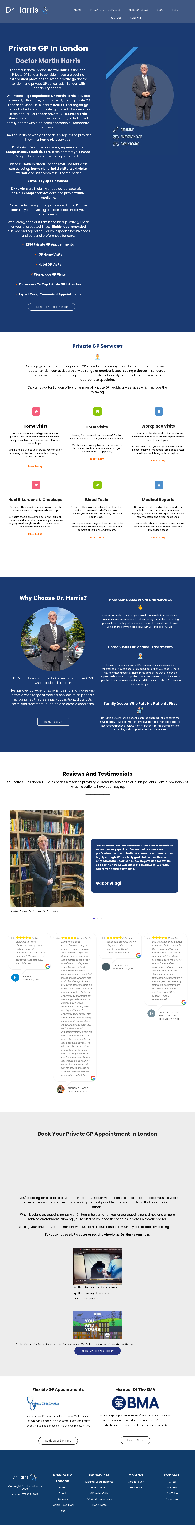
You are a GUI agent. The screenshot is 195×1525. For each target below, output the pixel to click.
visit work (158, 433)
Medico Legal (138, 10)
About (78, 10)
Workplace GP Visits (50, 274)
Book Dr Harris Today (97, 1351)
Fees (175, 10)
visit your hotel (101, 438)
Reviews (116, 17)
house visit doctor (72, 1234)
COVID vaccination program (96, 1293)
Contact (135, 17)
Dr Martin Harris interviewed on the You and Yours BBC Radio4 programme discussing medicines (75, 1344)
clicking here (167, 1227)
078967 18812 (30, 1494)
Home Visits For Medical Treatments (140, 647)
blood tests (108, 523)
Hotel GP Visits (49, 264)
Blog (160, 10)
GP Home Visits (50, 254)
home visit (23, 449)
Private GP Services (105, 10)
